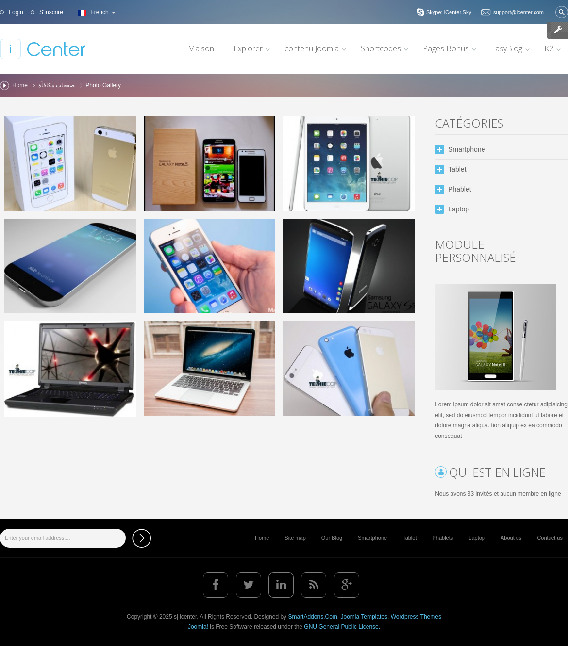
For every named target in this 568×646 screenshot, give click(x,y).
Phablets (442, 538)
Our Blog (331, 538)
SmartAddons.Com (312, 617)
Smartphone (372, 538)
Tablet (409, 538)
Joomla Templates (363, 617)
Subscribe (141, 538)
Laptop (476, 538)
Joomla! (198, 626)
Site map (294, 538)
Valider (562, 12)
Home (20, 85)
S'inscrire (50, 12)
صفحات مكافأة (56, 85)
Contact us (550, 538)
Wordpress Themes (416, 617)
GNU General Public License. (342, 626)
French (95, 12)
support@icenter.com (518, 12)
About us (511, 538)
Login (15, 12)
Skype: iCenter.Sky (448, 12)
